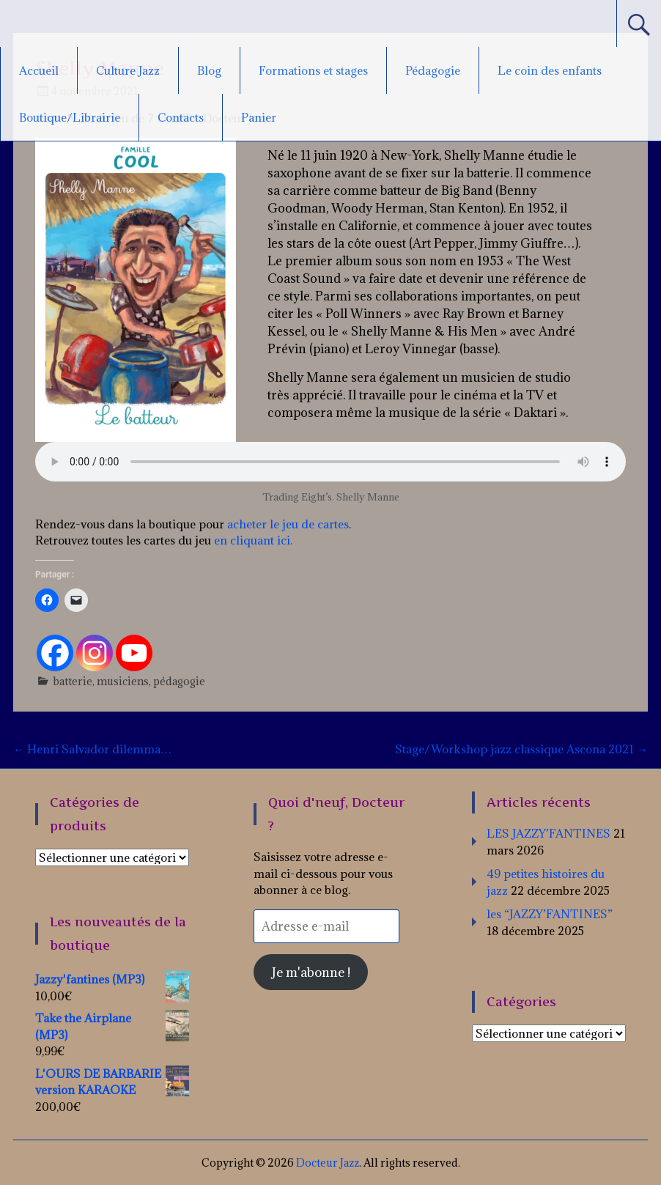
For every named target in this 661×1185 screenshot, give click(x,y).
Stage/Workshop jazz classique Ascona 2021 (521, 749)
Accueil (39, 70)
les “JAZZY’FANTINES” (550, 914)
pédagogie (179, 681)
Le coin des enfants (550, 70)
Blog (209, 70)
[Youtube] (134, 653)
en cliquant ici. (251, 540)
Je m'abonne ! (311, 972)
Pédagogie (432, 70)
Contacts (181, 117)
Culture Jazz (128, 70)
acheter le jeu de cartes (288, 524)
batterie (72, 681)
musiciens (123, 681)
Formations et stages (313, 70)
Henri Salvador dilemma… (92, 749)
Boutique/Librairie (69, 117)
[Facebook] (55, 653)
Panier (258, 117)
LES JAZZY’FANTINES (548, 833)
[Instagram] (94, 653)
